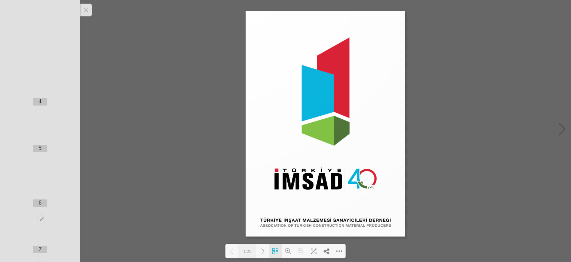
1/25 (247, 251)
